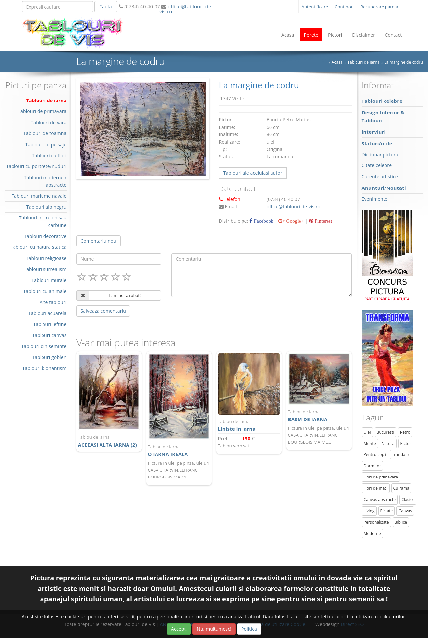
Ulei (367, 432)
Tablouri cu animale (44, 291)
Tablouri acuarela (47, 313)
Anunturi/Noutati (384, 188)
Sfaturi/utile (377, 143)
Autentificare (315, 7)
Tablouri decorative (45, 236)
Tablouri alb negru (46, 207)
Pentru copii (375, 454)
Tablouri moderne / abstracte (45, 181)
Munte (370, 443)
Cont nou (344, 7)
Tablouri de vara (48, 122)
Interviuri (374, 132)
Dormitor (372, 466)
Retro (405, 432)
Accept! (179, 629)
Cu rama (401, 488)
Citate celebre (377, 165)
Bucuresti (385, 432)
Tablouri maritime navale (39, 196)
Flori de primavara (381, 477)
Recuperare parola (379, 7)
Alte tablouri (53, 302)
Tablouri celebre (382, 101)
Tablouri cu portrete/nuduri (36, 166)
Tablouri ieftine (50, 324)
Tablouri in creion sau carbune (43, 221)
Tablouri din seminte (43, 346)
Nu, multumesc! (214, 629)
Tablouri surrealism (45, 269)
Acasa (287, 35)
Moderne (372, 533)
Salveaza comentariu (103, 311)
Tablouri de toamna (45, 133)
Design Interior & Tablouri (383, 116)
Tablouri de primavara (42, 111)
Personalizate (376, 522)
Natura (388, 443)
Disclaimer (363, 35)
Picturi (406, 443)
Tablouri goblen (49, 357)
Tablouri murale (48, 280)
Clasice (407, 499)
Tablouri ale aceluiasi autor (252, 173)
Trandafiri (401, 454)
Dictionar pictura (380, 154)
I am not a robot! (125, 295)
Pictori (335, 35)
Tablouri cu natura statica (39, 247)
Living (369, 511)
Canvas (405, 511)
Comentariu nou (98, 241)
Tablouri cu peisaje (46, 144)
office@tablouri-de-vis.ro (186, 8)
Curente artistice (380, 176)
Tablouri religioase (46, 258)
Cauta (105, 6)
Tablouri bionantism (44, 368)
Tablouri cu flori (49, 155)
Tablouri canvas (49, 335)
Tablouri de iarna (46, 100)
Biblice (401, 522)
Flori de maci (376, 488)
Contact (393, 35)
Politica (249, 629)
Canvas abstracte (380, 499)
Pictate (386, 511)
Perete (311, 35)
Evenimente (374, 199)
